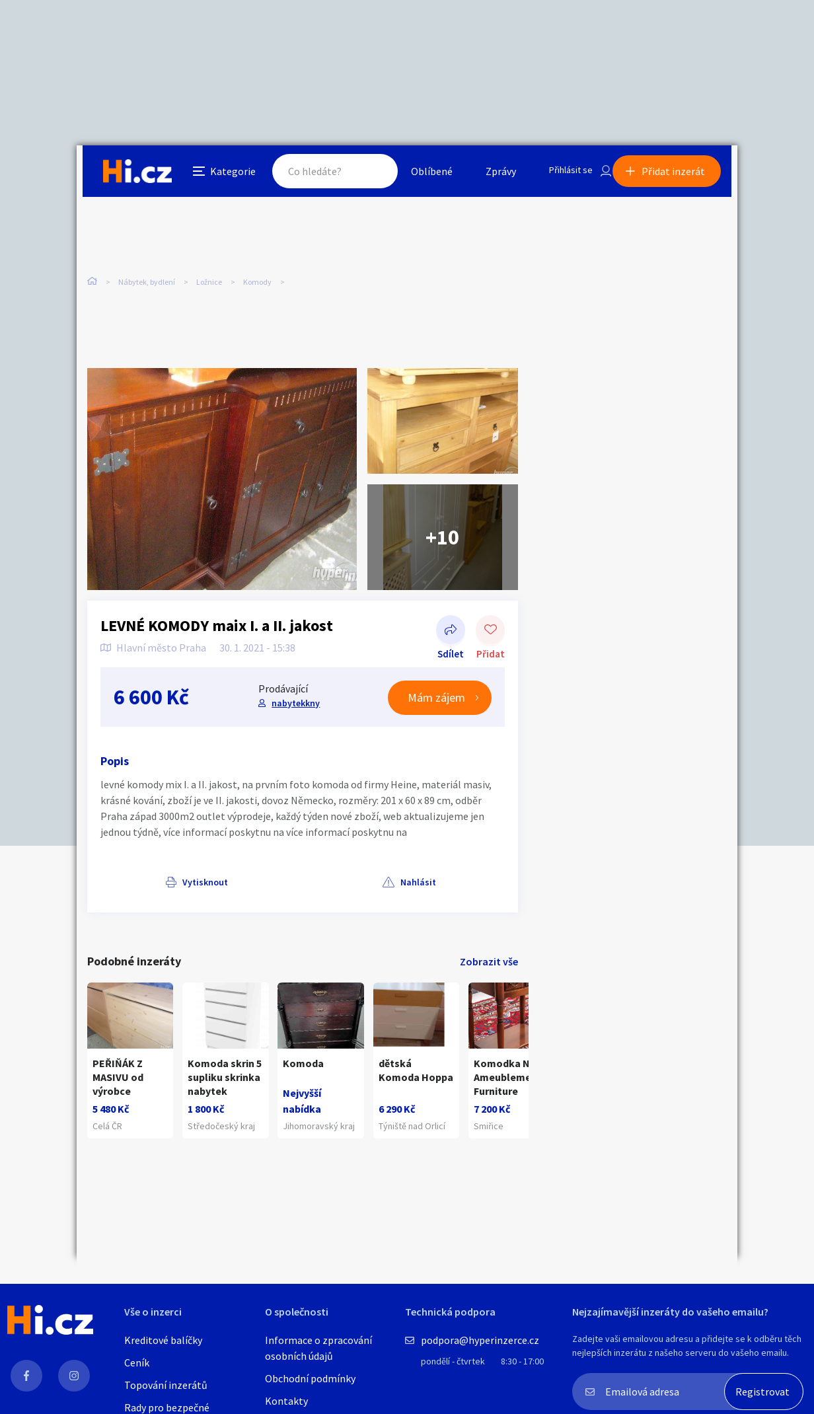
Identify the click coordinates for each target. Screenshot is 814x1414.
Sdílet (450, 614)
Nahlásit (220, 866)
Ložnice (209, 277)
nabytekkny (294, 686)
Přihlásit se (559, 174)
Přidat (490, 614)
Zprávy (485, 174)
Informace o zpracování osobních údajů (318, 1347)
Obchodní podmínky (310, 1378)
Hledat (359, 174)
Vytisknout (140, 866)
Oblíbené (416, 174)
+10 (442, 520)
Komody (257, 277)
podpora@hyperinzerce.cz (480, 1340)
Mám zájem (436, 681)
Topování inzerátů (165, 1385)
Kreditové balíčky (163, 1340)
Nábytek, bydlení (146, 277)
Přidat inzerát (679, 174)
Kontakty (286, 1400)
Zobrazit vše (489, 945)
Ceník (136, 1362)
